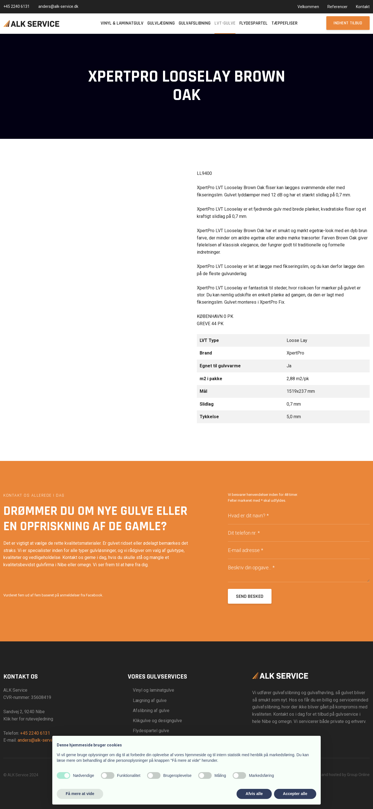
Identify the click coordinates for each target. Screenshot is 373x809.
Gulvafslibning (195, 23)
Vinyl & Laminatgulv (122, 23)
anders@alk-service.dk (40, 740)
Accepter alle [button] (295, 793)
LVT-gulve (224, 23)
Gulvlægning (161, 23)
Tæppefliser (285, 23)
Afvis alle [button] (254, 793)
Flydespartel (253, 23)
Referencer (337, 6)
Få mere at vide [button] (80, 793)
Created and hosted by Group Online (338, 774)
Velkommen (308, 6)
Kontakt (363, 6)
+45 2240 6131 (35, 733)
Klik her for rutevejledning (28, 719)
